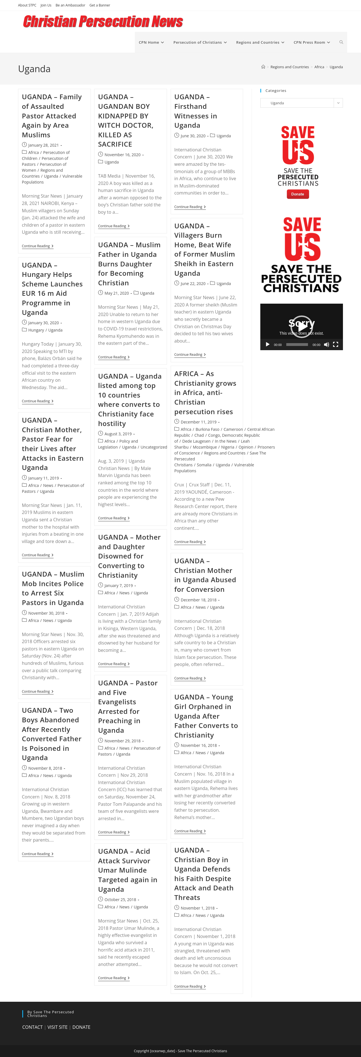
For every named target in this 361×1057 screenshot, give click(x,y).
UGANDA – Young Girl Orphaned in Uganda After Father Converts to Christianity (206, 715)
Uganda (336, 66)
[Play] (267, 344)
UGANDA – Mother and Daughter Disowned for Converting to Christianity (129, 555)
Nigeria (227, 447)
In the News (226, 441)
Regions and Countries (225, 453)
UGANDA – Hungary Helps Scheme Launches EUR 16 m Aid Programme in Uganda (52, 288)
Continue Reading (38, 246)
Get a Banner (99, 5)
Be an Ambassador (70, 5)
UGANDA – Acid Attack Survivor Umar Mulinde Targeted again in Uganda (128, 869)
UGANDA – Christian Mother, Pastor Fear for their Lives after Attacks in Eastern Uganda (53, 443)
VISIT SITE (58, 1027)
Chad (199, 435)
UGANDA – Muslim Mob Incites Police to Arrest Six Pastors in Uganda (53, 588)
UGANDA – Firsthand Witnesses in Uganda (195, 111)
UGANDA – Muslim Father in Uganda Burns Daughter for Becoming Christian (129, 263)
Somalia (204, 464)
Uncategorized (153, 447)
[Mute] (326, 344)
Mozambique (205, 447)
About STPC (27, 5)
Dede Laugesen (196, 441)
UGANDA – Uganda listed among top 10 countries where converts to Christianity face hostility (130, 399)
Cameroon (233, 429)
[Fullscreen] (335, 344)
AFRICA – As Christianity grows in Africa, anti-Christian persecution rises (205, 392)
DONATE (81, 1027)
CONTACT (32, 1027)
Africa (33, 152)
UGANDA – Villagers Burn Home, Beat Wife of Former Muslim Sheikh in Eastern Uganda (204, 249)
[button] (301, 326)
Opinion (246, 447)
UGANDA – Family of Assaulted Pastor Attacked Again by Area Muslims (52, 115)
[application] (301, 327)
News (48, 485)
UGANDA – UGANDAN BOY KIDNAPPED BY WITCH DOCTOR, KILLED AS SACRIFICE (126, 120)
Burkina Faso (207, 429)
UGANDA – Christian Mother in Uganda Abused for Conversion (205, 575)
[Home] (263, 66)
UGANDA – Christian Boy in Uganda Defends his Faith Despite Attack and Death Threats (204, 873)
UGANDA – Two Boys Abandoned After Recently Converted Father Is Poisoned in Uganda (52, 733)
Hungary (36, 330)
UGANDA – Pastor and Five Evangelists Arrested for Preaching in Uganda (128, 706)
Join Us (46, 5)
